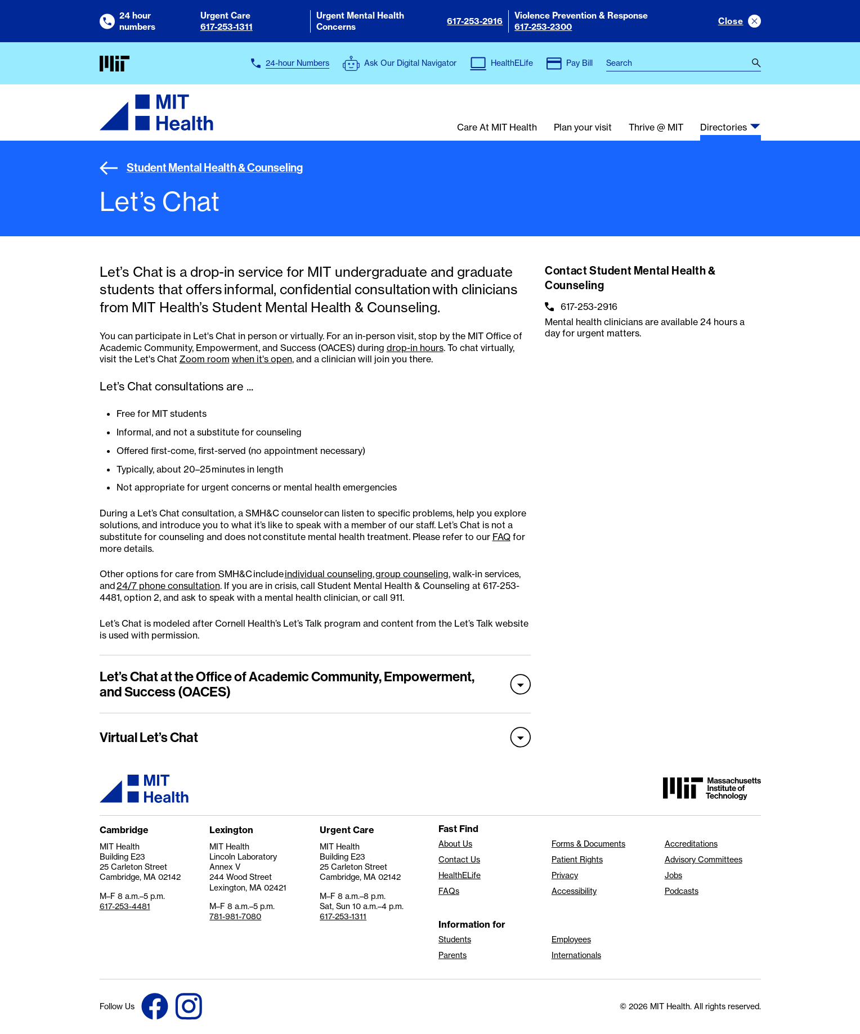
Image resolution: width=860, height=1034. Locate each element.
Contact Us (459, 860)
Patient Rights (577, 860)
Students (454, 939)
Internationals (576, 955)
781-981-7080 (235, 916)
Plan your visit (583, 128)
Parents (452, 955)
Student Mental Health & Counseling (201, 167)
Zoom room (205, 359)
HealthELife (459, 875)
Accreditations (691, 844)
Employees (571, 939)
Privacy (565, 875)
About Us (455, 844)
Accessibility (574, 891)
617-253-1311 (226, 26)
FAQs (448, 891)
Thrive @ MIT (656, 128)
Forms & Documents (588, 844)
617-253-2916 (475, 21)
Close (730, 21)
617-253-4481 (125, 906)
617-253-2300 (543, 26)
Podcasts (681, 891)
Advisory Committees (703, 860)
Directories (723, 128)
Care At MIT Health (497, 128)
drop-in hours (415, 347)
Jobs (673, 875)
